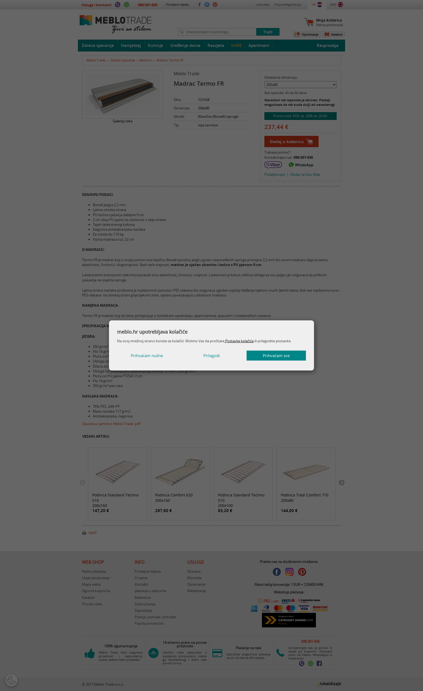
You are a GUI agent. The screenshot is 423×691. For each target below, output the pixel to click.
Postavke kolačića (239, 340)
